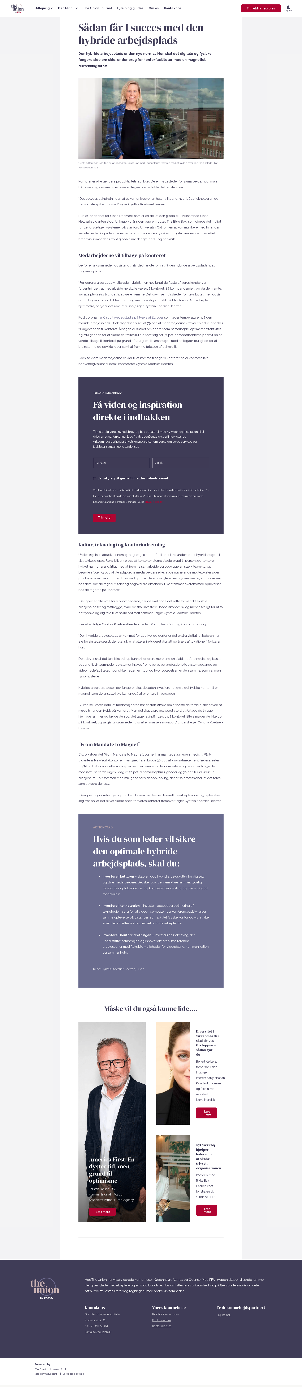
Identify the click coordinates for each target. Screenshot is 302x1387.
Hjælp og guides (130, 8)
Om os (154, 8)
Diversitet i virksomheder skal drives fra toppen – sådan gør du (208, 1041)
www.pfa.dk (60, 1367)
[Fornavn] (121, 462)
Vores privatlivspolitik (47, 1371)
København (173, 1312)
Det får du (68, 8)
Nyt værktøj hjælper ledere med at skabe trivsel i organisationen (209, 1155)
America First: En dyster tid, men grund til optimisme (111, 1167)
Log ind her (225, 1313)
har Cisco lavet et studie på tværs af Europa (130, 317)
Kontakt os (172, 8)
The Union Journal (97, 8)
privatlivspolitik (156, 501)
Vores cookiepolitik (73, 1371)
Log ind (288, 10)
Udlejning (44, 8)
